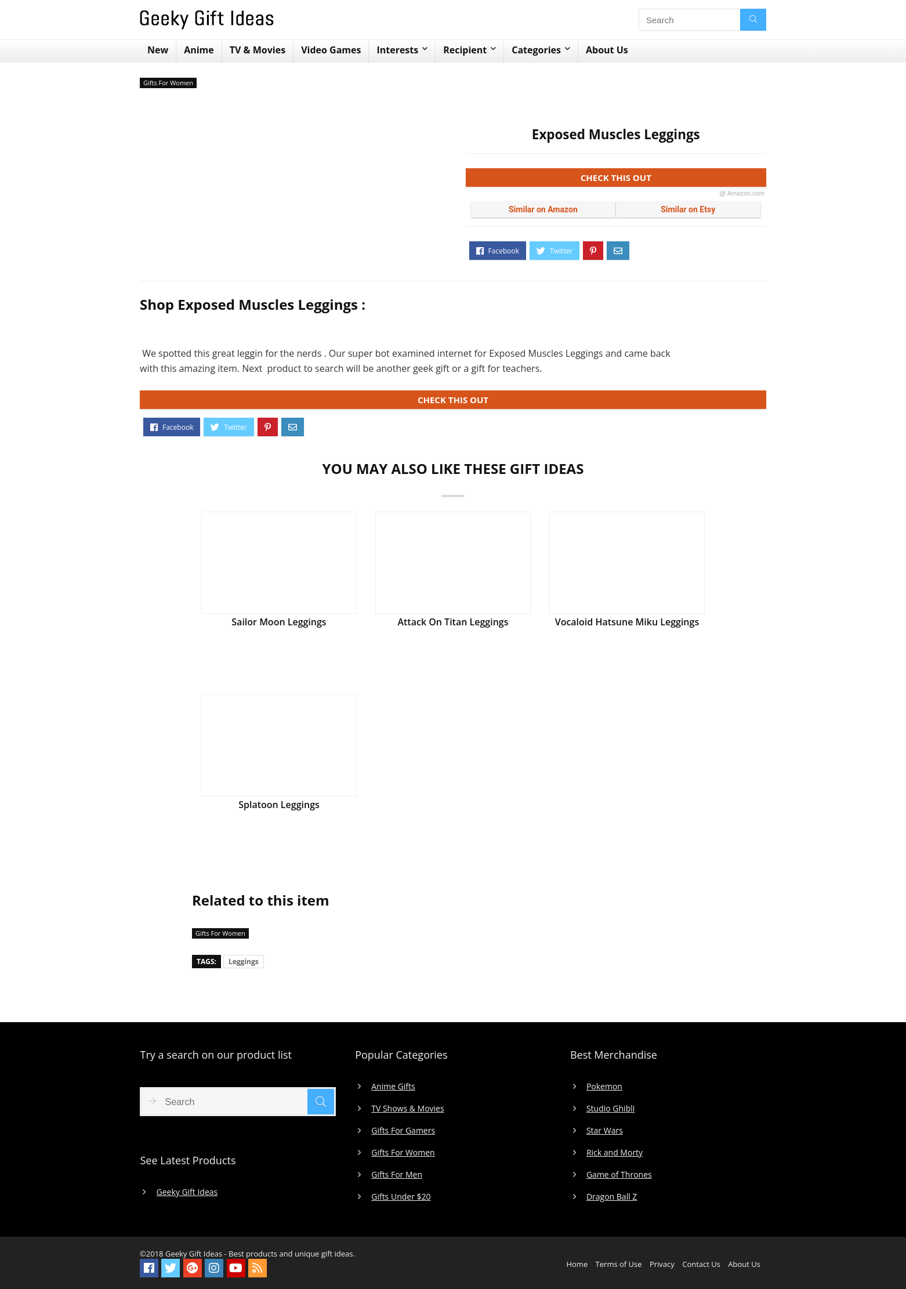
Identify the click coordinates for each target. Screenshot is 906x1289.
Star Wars (604, 1130)
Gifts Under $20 (400, 1197)
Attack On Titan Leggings (452, 621)
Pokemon (604, 1086)
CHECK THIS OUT (672, 179)
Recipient (465, 50)
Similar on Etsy (688, 209)
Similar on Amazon (543, 209)
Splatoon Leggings (279, 804)
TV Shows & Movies (407, 1108)
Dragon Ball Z (611, 1197)
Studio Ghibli (610, 1108)
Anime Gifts (393, 1086)
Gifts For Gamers (403, 1130)
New (157, 50)
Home (577, 1264)
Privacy (662, 1264)
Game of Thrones (619, 1174)
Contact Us (701, 1264)
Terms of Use (619, 1264)
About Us (607, 50)
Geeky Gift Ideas (187, 1192)
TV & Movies (257, 50)
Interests (397, 50)
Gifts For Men (396, 1174)
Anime (199, 50)
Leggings (244, 961)
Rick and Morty (614, 1152)
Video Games (331, 50)
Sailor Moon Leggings (278, 621)
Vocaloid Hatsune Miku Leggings (627, 621)
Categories (536, 50)
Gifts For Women (168, 82)
